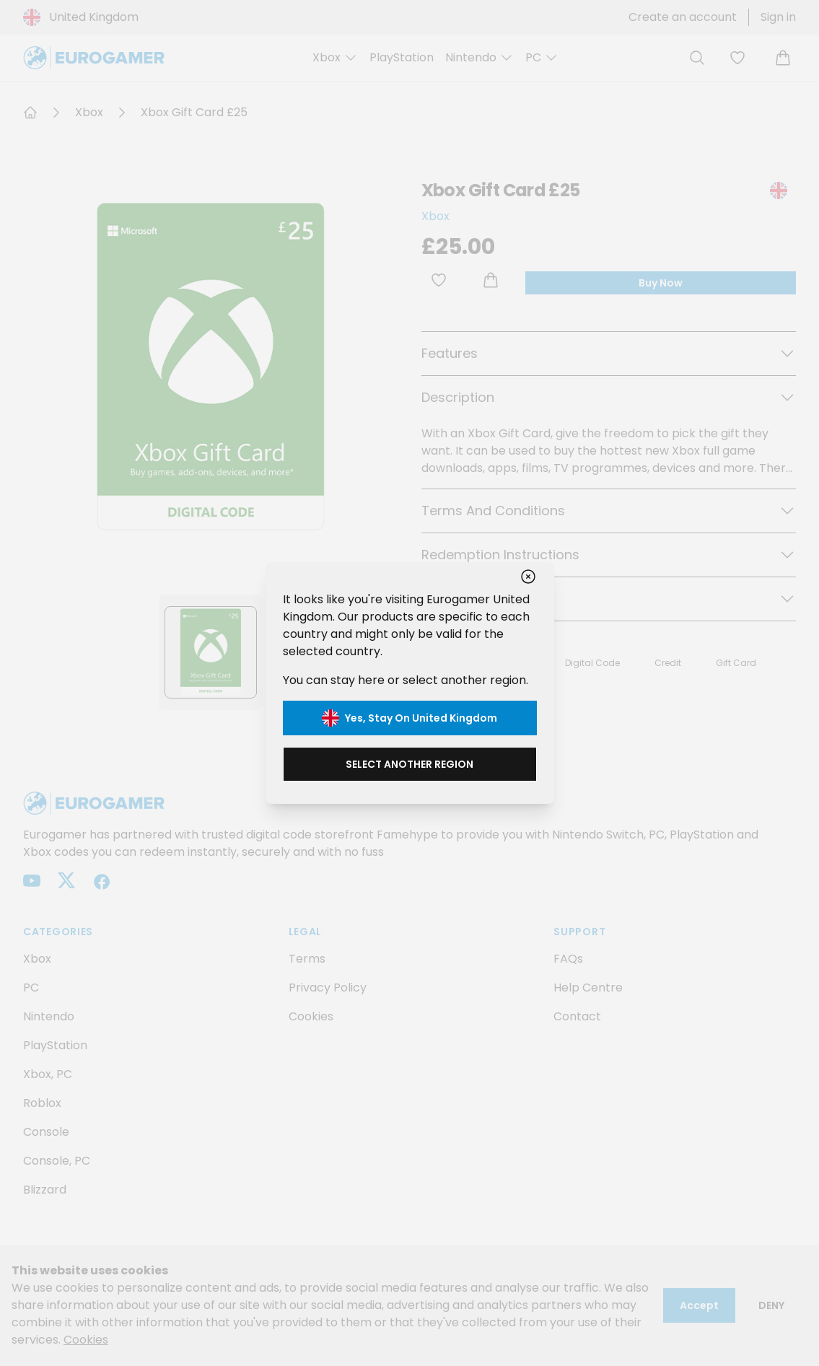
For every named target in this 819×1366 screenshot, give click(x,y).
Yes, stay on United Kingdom (409, 718)
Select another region (409, 764)
